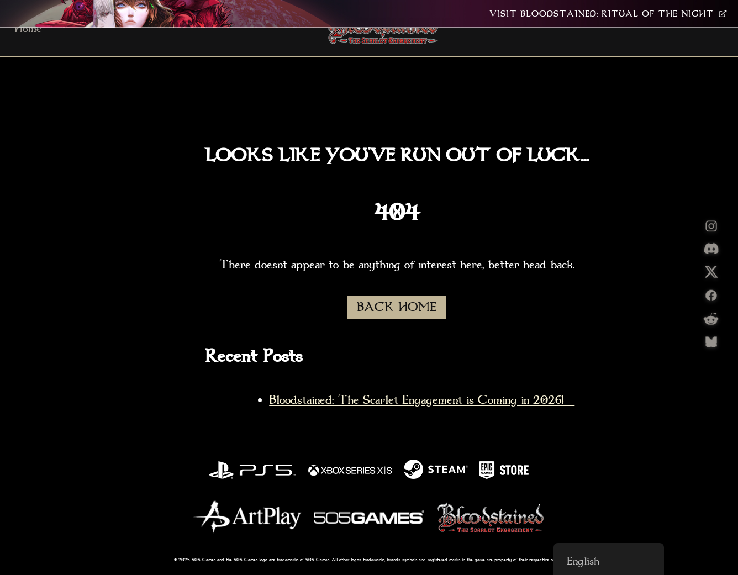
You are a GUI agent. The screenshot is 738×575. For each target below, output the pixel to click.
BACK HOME (396, 307)
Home (27, 28)
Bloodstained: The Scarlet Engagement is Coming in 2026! (421, 400)
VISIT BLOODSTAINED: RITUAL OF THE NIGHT (608, 14)
